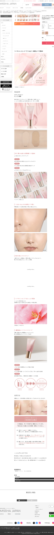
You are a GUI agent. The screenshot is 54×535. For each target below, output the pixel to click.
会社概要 (36, 512)
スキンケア (2, 7)
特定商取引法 (37, 511)
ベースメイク (8, 7)
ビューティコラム (28, 7)
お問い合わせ (37, 516)
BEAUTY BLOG (6, 82)
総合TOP (27, 4)
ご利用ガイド (37, 505)
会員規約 (37, 507)
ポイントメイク (15, 7)
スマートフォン (22, 500)
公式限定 (21, 7)
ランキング (6, 16)
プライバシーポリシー (39, 509)
